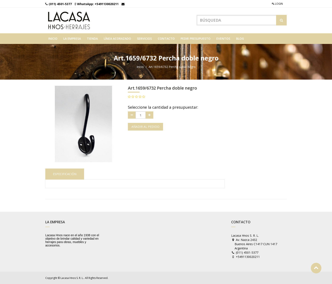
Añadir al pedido (145, 127)
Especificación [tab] (64, 174)
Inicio (140, 67)
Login (277, 4)
